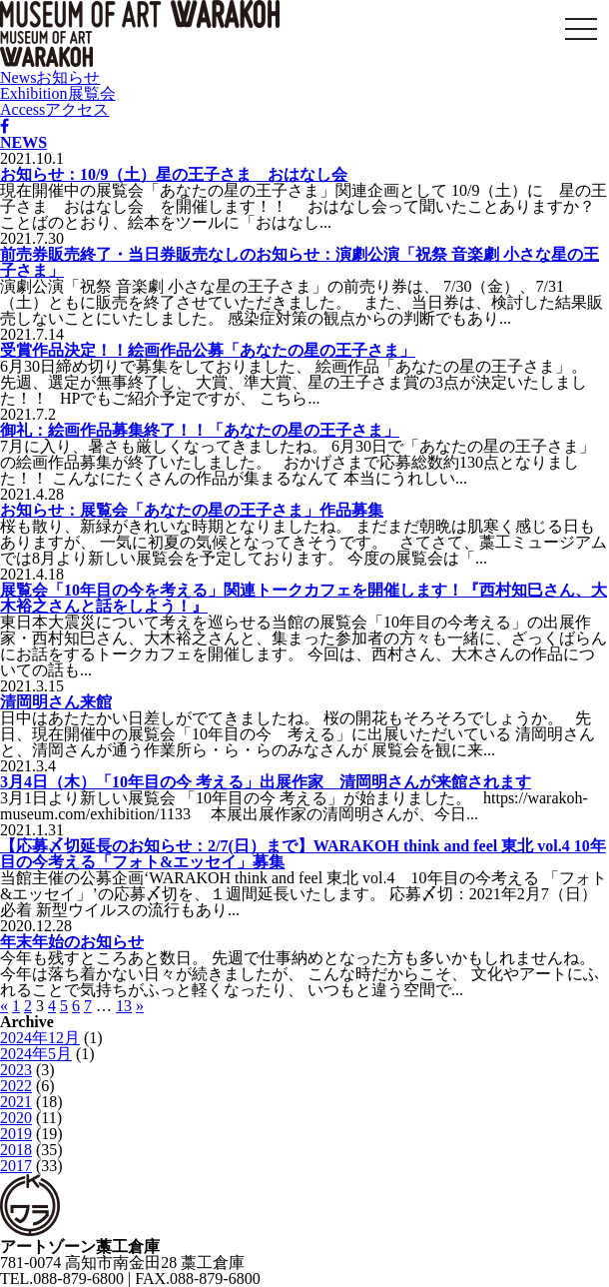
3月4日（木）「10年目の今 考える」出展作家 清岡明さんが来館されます (265, 781)
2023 (16, 1069)
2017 (16, 1165)
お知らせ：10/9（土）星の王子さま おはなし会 (173, 174)
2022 (16, 1085)
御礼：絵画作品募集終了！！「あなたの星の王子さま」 (199, 430)
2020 (16, 1117)
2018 (16, 1149)
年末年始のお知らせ (72, 941)
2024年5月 (36, 1053)
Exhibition (58, 93)
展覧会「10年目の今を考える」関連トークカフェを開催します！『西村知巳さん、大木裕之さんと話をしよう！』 (303, 598)
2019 (16, 1133)
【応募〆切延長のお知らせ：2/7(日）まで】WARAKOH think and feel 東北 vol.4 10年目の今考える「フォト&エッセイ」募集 (303, 853)
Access (54, 109)
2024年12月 (40, 1037)
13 (124, 1005)
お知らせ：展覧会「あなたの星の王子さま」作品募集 (191, 510)
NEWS (23, 142)
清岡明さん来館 (56, 701)
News (50, 77)
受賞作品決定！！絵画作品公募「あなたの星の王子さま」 (207, 350)
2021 (16, 1101)
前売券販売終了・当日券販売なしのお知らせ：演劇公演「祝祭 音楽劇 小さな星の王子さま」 (299, 262)
